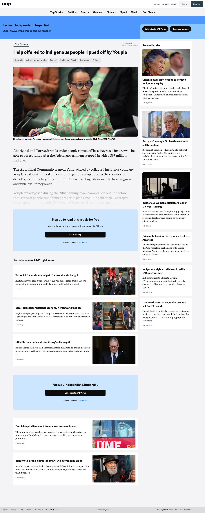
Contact (165, 4)
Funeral (53, 60)
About (174, 4)
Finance (111, 12)
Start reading (75, 234)
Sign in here (83, 242)
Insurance (84, 60)
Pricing (156, 4)
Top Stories (57, 12)
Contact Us (39, 510)
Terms (5, 510)
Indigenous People (68, 60)
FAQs (21, 510)
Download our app (180, 29)
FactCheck (148, 12)
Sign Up (196, 4)
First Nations (21, 44)
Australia (19, 60)
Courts (85, 12)
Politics (72, 12)
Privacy (13, 510)
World (134, 12)
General (97, 12)
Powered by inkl (103, 510)
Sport (123, 12)
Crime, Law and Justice (36, 60)
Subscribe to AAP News (155, 29)
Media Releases (52, 510)
